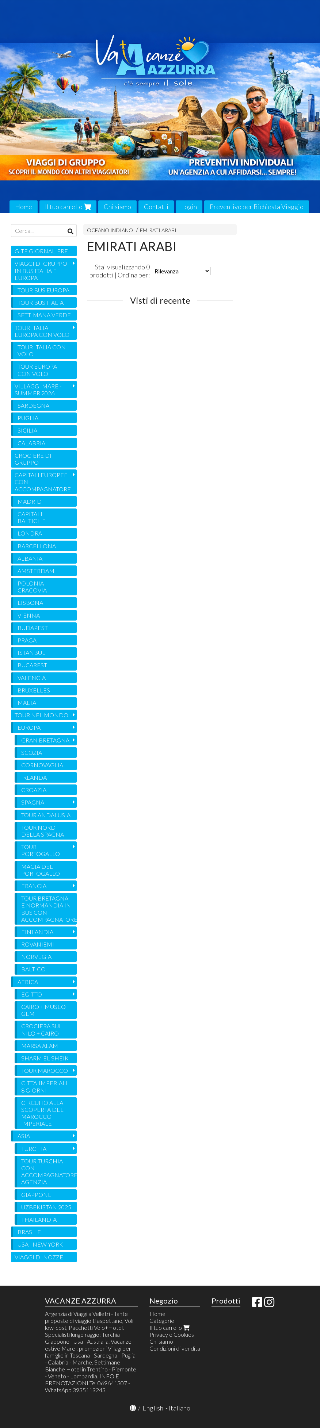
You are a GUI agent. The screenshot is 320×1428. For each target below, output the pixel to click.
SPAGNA (32, 802)
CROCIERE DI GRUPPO (33, 459)
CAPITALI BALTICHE (32, 517)
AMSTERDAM (36, 570)
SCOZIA (31, 752)
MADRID (30, 501)
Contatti (156, 207)
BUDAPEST (33, 627)
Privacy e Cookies (171, 1334)
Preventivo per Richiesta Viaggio (257, 207)
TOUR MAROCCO (44, 1070)
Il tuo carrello (68, 207)
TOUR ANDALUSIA (46, 814)
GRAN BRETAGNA (45, 740)
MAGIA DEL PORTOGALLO (40, 870)
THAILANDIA (39, 1219)
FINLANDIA (37, 931)
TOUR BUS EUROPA (43, 290)
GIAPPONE (36, 1194)
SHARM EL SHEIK (45, 1058)
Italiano (179, 1408)
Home (23, 207)
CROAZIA (33, 789)
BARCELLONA (37, 545)
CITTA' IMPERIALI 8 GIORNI (44, 1086)
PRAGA (27, 640)
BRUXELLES (34, 690)
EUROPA (29, 727)
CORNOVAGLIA (42, 764)
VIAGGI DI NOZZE (39, 1257)
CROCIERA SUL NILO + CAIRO (41, 1029)
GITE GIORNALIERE (41, 250)
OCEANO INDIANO (110, 230)
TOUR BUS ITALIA (41, 302)
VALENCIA (32, 677)
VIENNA (29, 615)
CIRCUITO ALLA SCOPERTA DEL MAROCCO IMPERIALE (42, 1113)
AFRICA (28, 981)
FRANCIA (33, 885)
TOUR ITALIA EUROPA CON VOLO (42, 331)
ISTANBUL (31, 652)
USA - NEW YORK (40, 1244)
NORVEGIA (36, 956)
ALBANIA (30, 558)
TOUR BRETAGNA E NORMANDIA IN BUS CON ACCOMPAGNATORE (49, 909)
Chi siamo (117, 207)
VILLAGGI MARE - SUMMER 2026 (38, 389)
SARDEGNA (33, 405)
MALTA (27, 702)
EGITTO (31, 994)
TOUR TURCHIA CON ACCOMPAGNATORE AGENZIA (49, 1172)
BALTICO (33, 969)
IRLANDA (34, 777)
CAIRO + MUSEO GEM (43, 1010)
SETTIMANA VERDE (44, 314)
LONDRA (30, 533)
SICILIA (27, 430)
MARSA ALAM (39, 1045)
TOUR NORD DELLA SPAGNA (42, 831)
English (152, 1408)
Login (189, 207)
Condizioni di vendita (174, 1348)
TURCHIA (33, 1148)
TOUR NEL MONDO (41, 714)
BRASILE (29, 1231)
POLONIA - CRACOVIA (32, 587)
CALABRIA (31, 442)
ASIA (24, 1135)
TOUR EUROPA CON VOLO (37, 370)
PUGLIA (28, 417)
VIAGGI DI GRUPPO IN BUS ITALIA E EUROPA (41, 270)
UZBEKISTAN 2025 (46, 1207)
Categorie (161, 1320)
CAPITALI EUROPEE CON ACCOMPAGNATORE (43, 481)
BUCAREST (32, 664)
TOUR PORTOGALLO (40, 850)
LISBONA (30, 602)
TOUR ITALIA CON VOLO (42, 350)
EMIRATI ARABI (158, 230)
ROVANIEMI (37, 944)
